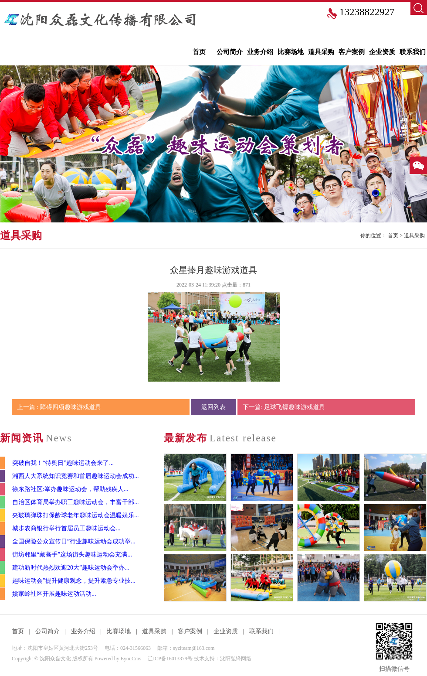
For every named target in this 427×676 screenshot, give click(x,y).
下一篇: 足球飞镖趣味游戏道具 (284, 407)
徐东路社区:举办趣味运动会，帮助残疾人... (70, 489)
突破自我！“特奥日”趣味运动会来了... (63, 463)
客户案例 (352, 51)
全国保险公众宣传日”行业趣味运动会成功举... (74, 541)
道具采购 (321, 51)
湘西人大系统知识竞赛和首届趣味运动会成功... (75, 476)
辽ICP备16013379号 (170, 659)
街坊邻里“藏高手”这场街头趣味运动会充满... (72, 554)
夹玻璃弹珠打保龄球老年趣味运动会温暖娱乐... (75, 515)
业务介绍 (260, 51)
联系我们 (413, 51)
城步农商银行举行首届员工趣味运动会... (66, 528)
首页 (199, 51)
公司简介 (230, 51)
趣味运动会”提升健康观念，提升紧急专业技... (74, 580)
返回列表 (213, 407)
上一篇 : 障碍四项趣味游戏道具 (59, 407)
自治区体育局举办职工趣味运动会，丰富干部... (75, 502)
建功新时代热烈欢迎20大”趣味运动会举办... (70, 567)
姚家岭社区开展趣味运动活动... (54, 594)
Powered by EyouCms (117, 659)
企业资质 (382, 51)
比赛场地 (291, 51)
